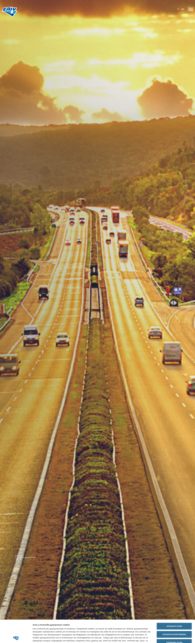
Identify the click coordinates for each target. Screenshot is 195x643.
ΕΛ (183, 9)
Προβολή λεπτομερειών (139, 638)
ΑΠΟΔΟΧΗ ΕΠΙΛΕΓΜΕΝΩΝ (174, 613)
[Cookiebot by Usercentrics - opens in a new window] (16, 638)
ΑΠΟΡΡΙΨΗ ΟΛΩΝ (174, 621)
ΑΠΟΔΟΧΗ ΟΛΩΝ (174, 605)
